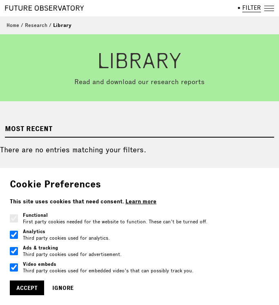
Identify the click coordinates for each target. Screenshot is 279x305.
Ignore (63, 288)
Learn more (140, 201)
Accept (27, 288)
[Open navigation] (269, 8)
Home (13, 25)
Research (36, 25)
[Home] (44, 8)
